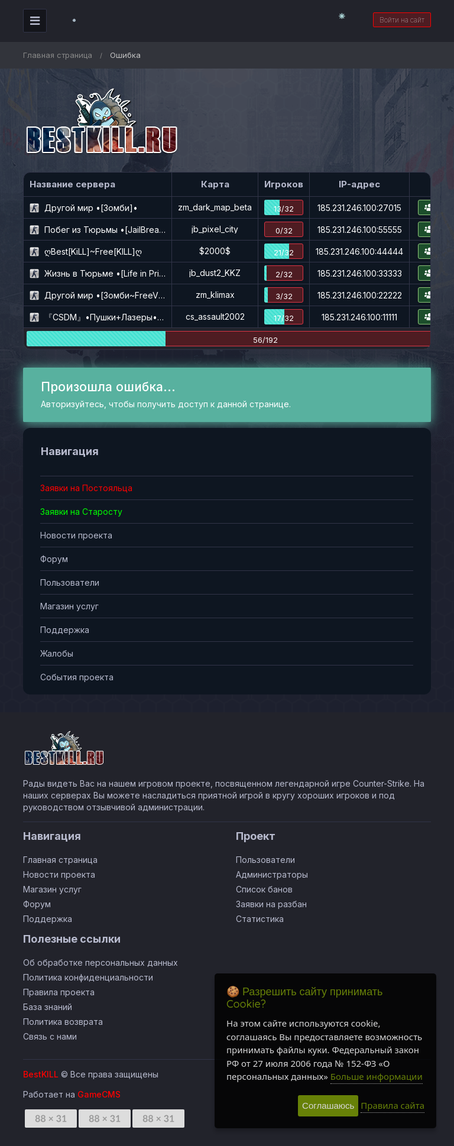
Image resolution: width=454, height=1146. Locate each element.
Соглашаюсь (328, 1105)
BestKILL (41, 1074)
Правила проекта (59, 992)
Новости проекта (76, 535)
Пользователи (69, 582)
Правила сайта (392, 1105)
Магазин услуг (69, 606)
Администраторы (272, 874)
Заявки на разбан (271, 904)
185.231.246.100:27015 (359, 208)
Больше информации (376, 1076)
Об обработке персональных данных (100, 962)
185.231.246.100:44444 (359, 251)
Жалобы (56, 653)
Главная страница (57, 55)
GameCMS (99, 1094)
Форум (54, 559)
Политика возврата (63, 1022)
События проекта (77, 677)
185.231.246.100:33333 (359, 273)
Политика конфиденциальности (88, 977)
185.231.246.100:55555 (359, 230)
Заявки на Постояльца (86, 488)
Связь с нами (50, 1036)
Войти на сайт (402, 19)
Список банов (264, 889)
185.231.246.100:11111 (359, 317)
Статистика (260, 919)
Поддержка (64, 630)
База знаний (47, 1007)
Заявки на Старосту (81, 512)
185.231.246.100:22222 (359, 295)
